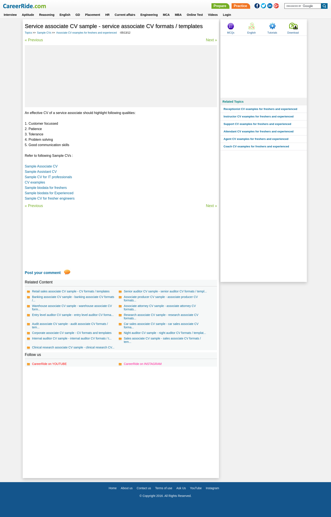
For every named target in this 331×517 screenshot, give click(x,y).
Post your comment (43, 273)
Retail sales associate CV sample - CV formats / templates (71, 291)
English (65, 14)
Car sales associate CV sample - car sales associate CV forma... (161, 325)
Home (113, 488)
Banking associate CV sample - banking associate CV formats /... (73, 298)
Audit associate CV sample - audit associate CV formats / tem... (70, 325)
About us (127, 488)
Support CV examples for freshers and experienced (257, 124)
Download (293, 32)
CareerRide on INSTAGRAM (143, 364)
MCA (166, 14)
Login (227, 14)
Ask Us (181, 488)
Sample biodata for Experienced (49, 193)
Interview (10, 14)
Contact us (144, 488)
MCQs (230, 32)
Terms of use (163, 488)
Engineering (149, 14)
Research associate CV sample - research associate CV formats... (161, 316)
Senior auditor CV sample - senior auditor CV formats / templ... (165, 291)
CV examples (35, 182)
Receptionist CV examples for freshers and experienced (260, 109)
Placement (92, 14)
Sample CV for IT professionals (48, 177)
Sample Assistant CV (41, 171)
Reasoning (47, 14)
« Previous (34, 40)
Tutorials (272, 32)
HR (107, 14)
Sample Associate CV (41, 166)
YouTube (196, 488)
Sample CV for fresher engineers (50, 198)
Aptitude (28, 14)
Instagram (212, 488)
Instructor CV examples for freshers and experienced (259, 116)
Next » (211, 40)
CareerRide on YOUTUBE (49, 364)
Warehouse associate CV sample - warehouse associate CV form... (72, 307)
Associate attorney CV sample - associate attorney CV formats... (160, 307)
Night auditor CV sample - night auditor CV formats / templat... (165, 333)
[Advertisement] (121, 76)
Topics (28, 32)
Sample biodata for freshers (46, 188)
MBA (178, 14)
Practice (240, 6)
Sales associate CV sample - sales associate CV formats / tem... (162, 340)
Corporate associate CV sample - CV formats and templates (72, 333)
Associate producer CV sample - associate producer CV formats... (161, 298)
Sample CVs (44, 32)
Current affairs (125, 14)
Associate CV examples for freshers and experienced (86, 32)
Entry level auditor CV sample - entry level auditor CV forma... (73, 315)
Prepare (220, 6)
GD (77, 14)
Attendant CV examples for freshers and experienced (259, 131)
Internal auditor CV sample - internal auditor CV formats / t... (72, 338)
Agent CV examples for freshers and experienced (256, 139)
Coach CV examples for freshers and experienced (256, 146)
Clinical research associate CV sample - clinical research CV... (73, 347)
